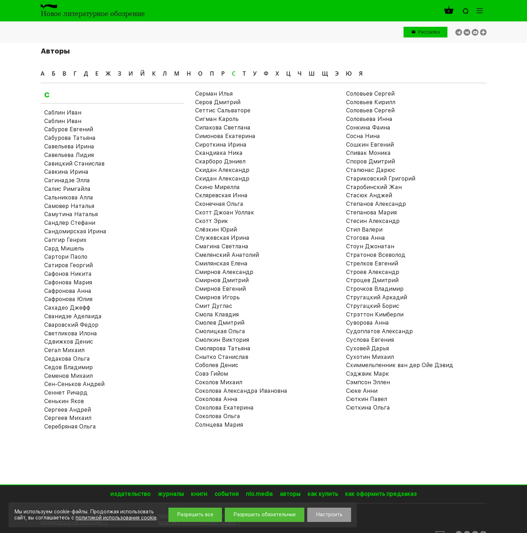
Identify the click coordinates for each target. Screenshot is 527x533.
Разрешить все (195, 514)
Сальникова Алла (68, 197)
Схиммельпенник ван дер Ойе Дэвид (399, 365)
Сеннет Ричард (65, 392)
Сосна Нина (363, 136)
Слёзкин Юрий (216, 229)
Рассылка (429, 32)
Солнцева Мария (219, 424)
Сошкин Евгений (370, 144)
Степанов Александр (376, 203)
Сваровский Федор (71, 324)
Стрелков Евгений (372, 263)
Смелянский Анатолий (227, 255)
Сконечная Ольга (219, 203)
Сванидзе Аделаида (73, 316)
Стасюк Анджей (369, 195)
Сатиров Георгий (68, 265)
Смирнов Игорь (217, 297)
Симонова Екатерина (225, 136)
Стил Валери (364, 229)
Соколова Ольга (217, 416)
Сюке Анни (361, 390)
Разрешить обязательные (264, 514)
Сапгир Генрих (65, 240)
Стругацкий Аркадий (376, 297)
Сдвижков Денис (68, 341)
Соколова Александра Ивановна (241, 390)
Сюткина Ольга (368, 407)
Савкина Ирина (66, 171)
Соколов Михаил (218, 382)
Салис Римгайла (67, 189)
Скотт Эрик (211, 221)
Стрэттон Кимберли (375, 314)
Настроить (329, 514)
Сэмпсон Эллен (368, 382)
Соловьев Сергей (370, 110)
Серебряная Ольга (70, 426)
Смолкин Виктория (222, 339)
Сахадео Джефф (67, 307)
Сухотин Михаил (370, 357)
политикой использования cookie (116, 518)
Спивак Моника (368, 152)
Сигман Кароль (217, 119)
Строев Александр (372, 272)
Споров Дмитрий (370, 161)
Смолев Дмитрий (219, 322)
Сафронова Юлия (68, 299)
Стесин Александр (373, 221)
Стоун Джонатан (370, 246)
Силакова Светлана (222, 127)
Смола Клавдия (217, 314)
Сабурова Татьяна (70, 137)
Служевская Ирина (222, 237)
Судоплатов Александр (379, 331)
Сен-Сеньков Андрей (74, 384)
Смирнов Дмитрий (222, 280)
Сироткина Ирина (221, 144)
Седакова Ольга (67, 358)
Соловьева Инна (369, 119)
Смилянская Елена (221, 263)
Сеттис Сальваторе (222, 110)
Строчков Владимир (375, 288)
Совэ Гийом (211, 373)
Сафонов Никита (68, 273)
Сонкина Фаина (368, 127)
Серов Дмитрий (217, 102)
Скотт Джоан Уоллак (224, 212)
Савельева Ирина (69, 146)
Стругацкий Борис (372, 306)
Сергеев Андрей (67, 409)
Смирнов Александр (224, 272)
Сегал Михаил (64, 350)
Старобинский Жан (374, 187)
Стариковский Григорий (380, 178)
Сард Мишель (64, 248)
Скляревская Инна (221, 195)
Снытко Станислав (221, 357)
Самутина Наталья (71, 214)
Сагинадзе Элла (67, 180)
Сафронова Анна (67, 291)
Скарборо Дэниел (220, 161)
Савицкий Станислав (74, 163)
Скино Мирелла (217, 187)
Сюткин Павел (366, 399)
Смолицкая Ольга (220, 331)
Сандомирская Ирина (75, 231)
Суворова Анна (367, 322)
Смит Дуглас (213, 306)
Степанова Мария (371, 212)
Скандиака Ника (219, 152)
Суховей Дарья (367, 348)
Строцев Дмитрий (372, 280)
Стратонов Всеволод (375, 255)
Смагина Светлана (221, 246)
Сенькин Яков (64, 401)
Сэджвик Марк (367, 373)
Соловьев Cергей (370, 93)
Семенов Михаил (68, 375)
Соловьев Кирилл (370, 102)
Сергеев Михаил (67, 418)
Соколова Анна (216, 399)
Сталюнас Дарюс (370, 170)
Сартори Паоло (65, 256)
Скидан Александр (222, 170)
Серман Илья (214, 93)
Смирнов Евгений (220, 288)
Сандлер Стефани (69, 222)
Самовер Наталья (69, 206)
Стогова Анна (365, 237)
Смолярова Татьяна (222, 348)
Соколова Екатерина (224, 407)
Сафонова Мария (68, 282)
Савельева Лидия (69, 155)
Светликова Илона (70, 333)
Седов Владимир (68, 367)
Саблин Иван (62, 112)
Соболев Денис (216, 365)
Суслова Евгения (370, 339)
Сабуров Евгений (68, 129)
